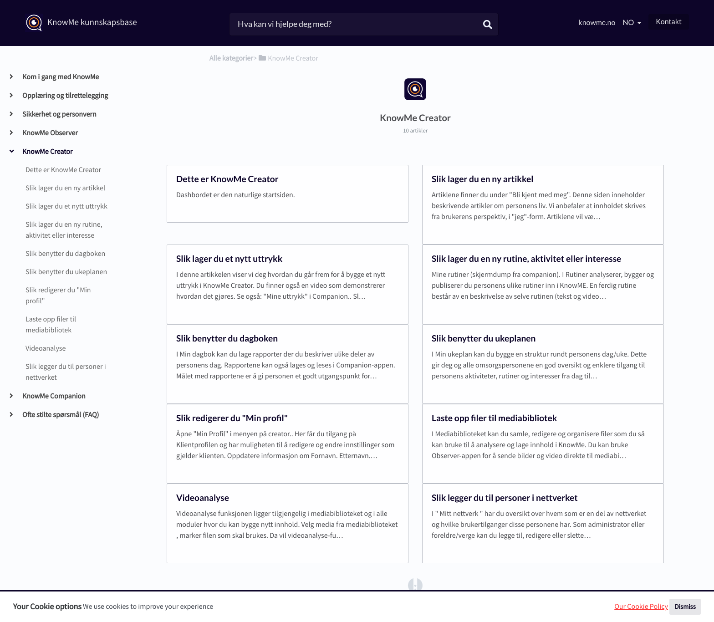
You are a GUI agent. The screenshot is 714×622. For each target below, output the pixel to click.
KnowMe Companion (54, 396)
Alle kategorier (231, 58)
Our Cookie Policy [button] (641, 606)
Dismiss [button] (685, 606)
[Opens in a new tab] (415, 584)
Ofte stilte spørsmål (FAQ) (60, 414)
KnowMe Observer (50, 133)
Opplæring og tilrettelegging (65, 95)
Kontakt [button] (669, 21)
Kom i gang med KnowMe (60, 77)
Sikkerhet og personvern (59, 114)
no (628, 22)
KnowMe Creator (47, 151)
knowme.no (596, 22)
